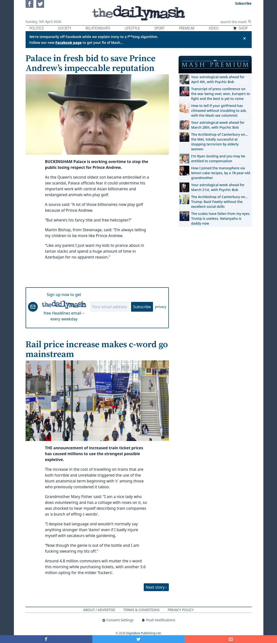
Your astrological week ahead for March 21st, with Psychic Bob (218, 187)
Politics (36, 28)
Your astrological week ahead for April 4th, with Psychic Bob (218, 79)
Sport (159, 28)
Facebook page (69, 42)
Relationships (98, 28)
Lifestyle (132, 28)
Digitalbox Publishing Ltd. (143, 633)
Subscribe (142, 306)
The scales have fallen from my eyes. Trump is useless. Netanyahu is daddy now (220, 218)
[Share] (231, 639)
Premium (186, 28)
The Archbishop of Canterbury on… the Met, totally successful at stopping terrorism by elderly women (219, 141)
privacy (160, 306)
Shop (240, 28)
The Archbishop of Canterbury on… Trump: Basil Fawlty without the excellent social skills (219, 201)
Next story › (156, 587)
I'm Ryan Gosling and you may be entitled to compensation (218, 158)
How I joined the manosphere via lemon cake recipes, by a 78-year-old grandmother (220, 173)
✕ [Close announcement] (244, 38)
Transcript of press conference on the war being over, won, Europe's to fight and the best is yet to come (220, 93)
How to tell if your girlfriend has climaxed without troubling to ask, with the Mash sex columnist (219, 110)
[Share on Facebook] (46, 639)
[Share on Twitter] (138, 639)
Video (214, 28)
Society (64, 28)
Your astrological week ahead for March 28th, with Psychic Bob (218, 125)
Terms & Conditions (141, 609)
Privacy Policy (181, 609)
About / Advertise (99, 609)
